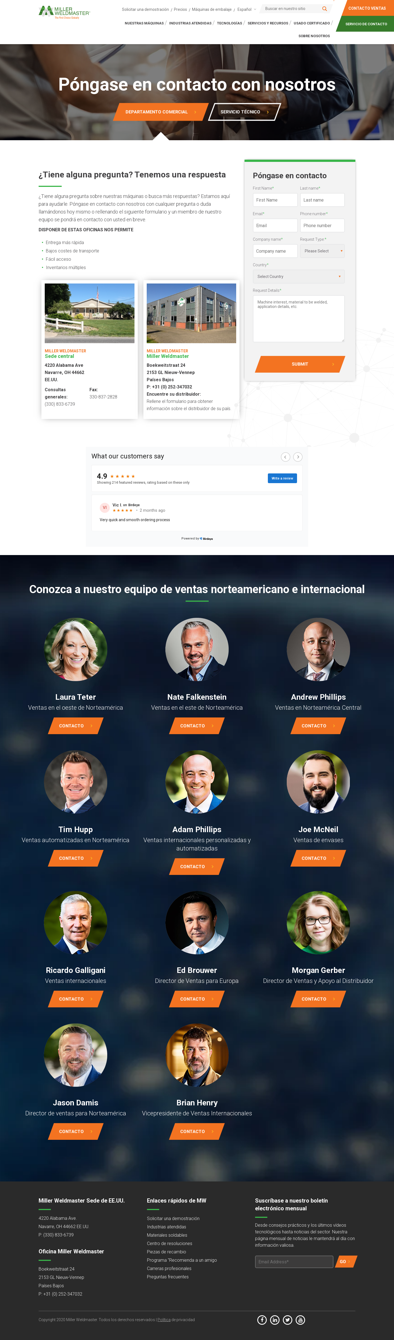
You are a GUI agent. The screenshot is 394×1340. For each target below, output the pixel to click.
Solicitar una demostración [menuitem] (145, 9)
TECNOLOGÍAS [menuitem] (229, 23)
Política (164, 1320)
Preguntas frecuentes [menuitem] (168, 1276)
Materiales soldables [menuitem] (167, 1235)
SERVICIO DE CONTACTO (366, 24)
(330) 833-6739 (60, 404)
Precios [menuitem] (180, 9)
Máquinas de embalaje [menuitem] (212, 9)
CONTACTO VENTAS (367, 8)
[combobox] (246, 9)
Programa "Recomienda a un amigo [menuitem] (182, 1260)
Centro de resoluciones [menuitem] (169, 1243)
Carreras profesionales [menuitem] (169, 1268)
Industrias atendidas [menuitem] (166, 1226)
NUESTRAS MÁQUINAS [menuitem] (144, 23)
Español (244, 9)
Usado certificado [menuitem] (312, 23)
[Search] (296, 8)
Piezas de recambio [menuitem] (166, 1251)
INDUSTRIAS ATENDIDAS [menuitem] (190, 23)
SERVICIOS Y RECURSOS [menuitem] (268, 23)
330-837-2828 (103, 397)
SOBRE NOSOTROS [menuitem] (314, 36)
